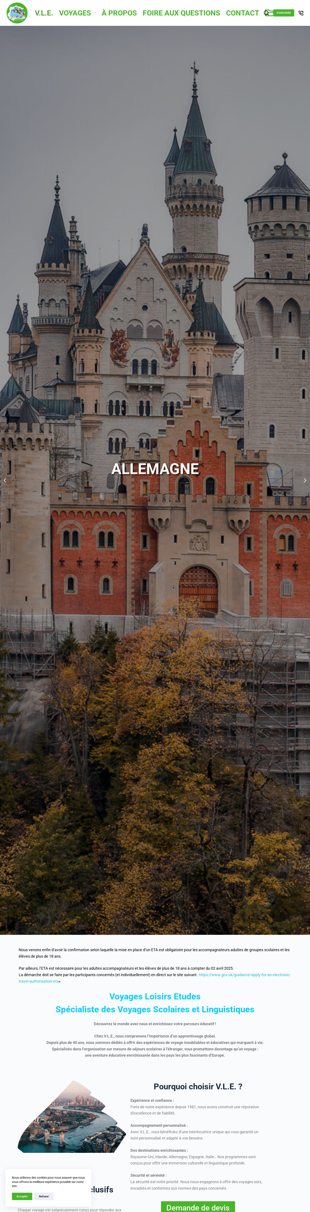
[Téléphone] (301, 13)
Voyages (78, 13)
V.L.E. (44, 13)
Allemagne (155, 469)
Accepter (22, 1196)
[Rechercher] (266, 13)
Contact (242, 13)
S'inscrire (284, 12)
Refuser (44, 1196)
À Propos (119, 13)
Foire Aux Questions (181, 13)
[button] (5, 480)
